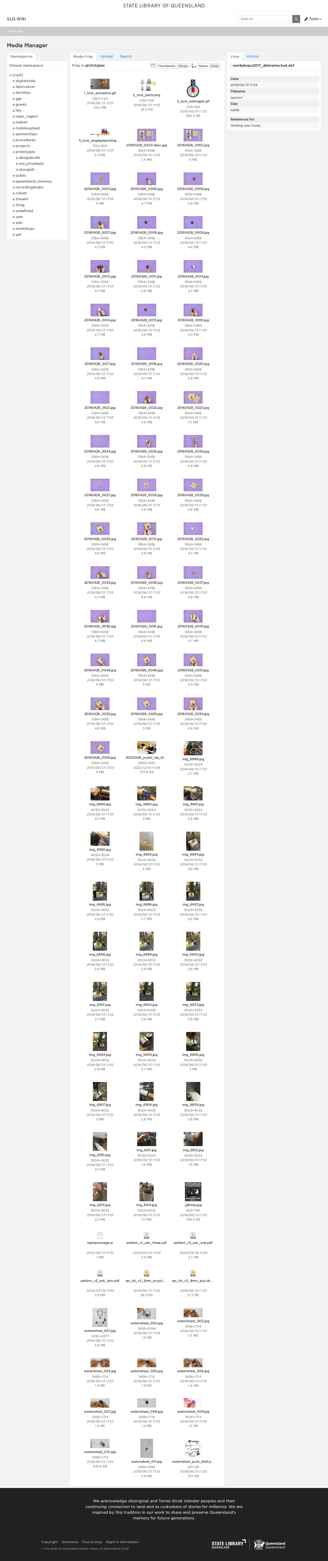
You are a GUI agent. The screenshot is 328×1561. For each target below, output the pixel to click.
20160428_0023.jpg (193, 407)
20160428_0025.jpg (146, 451)
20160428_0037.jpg (193, 582)
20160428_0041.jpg (146, 626)
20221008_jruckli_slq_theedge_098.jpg (157, 757)
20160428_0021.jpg (99, 407)
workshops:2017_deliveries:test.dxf (263, 66)
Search (126, 56)
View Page (16, 31)
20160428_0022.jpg (146, 407)
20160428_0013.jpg (193, 276)
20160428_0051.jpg (193, 670)
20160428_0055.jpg (100, 757)
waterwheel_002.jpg (146, 1323)
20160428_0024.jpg (100, 451)
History (252, 56)
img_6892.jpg (100, 849)
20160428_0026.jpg (193, 451)
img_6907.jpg (100, 1104)
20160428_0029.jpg (193, 495)
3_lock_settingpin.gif (193, 101)
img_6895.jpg (100, 904)
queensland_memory (34, 181)
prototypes (25, 152)
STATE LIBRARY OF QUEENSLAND (164, 5)
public (21, 175)
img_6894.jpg (193, 854)
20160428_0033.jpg (100, 582)
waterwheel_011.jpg (146, 1461)
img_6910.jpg (100, 1155)
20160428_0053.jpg (146, 714)
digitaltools (25, 81)
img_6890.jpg (146, 804)
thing (20, 205)
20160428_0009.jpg (193, 232)
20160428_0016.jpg (193, 320)
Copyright (50, 1542)
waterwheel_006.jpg (193, 1371)
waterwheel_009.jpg (193, 1411)
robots (21, 193)
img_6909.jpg (193, 1104)
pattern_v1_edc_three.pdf (146, 1242)
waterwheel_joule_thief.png (193, 1461)
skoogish (26, 170)
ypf (18, 235)
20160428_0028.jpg (147, 495)
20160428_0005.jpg (146, 189)
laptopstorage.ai (100, 1242)
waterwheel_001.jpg (100, 1330)
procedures (25, 140)
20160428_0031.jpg (146, 539)
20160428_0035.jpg (146, 582)
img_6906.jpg (193, 1054)
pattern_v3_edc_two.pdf (100, 1280)
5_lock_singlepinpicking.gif (100, 140)
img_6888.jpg (193, 759)
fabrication (25, 87)
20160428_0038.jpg (100, 626)
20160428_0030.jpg (100, 539)
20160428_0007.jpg (100, 232)
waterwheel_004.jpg (100, 1371)
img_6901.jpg (100, 1004)
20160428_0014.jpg (100, 320)
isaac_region (27, 116)
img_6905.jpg (146, 1054)
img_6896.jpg (146, 904)
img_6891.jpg (193, 804)
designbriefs (29, 158)
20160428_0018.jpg (146, 364)
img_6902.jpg (146, 1004)
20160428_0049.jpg (146, 670)
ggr (19, 99)
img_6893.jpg (146, 854)
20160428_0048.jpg (100, 670)
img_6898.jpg (100, 954)
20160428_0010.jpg (100, 276)
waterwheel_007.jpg (100, 1411)
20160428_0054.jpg (193, 714)
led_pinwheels (31, 164)
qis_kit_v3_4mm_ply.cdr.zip (193, 1280)
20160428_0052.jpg (100, 714)
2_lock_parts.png (146, 95)
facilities (23, 93)
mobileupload (28, 128)
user (19, 217)
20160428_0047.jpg (193, 626)
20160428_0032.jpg (193, 539)
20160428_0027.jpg (100, 495)
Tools (311, 19)
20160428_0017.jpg (100, 364)
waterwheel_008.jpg (146, 1411)
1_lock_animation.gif (100, 93)
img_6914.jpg (146, 1205)
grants (21, 105)
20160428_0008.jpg (146, 232)
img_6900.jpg (193, 954)
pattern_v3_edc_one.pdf (193, 1242)
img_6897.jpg (193, 904)
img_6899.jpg (146, 954)
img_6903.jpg (193, 1004)
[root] (17, 75)
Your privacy (92, 1542)
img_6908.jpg (146, 1104)
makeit (22, 122)
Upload (106, 56)
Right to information (122, 1542)
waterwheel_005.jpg (146, 1371)
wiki (19, 223)
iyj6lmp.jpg (193, 1205)
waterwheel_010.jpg (100, 1452)
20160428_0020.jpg (193, 364)
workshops (25, 229)
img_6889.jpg (100, 804)
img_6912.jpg (193, 1150)
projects (23, 146)
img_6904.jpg (100, 1054)
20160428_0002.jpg (193, 145)
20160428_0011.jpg (146, 276)
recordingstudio (29, 187)
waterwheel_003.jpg (193, 1321)
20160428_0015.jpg (146, 320)
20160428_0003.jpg (100, 189)
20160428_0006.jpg (193, 189)
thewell (22, 199)
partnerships (26, 134)
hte (18, 110)
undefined (24, 211)
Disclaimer (70, 1542)
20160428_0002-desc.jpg (146, 145)
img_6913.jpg (100, 1205)
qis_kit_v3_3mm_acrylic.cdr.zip (150, 1280)
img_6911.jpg (147, 1150)
